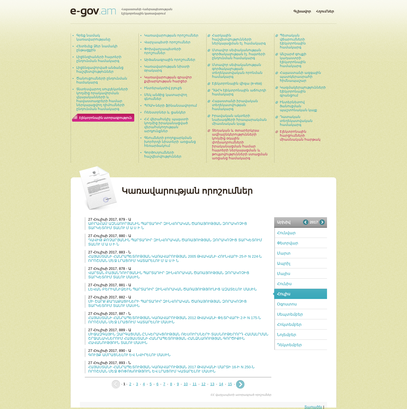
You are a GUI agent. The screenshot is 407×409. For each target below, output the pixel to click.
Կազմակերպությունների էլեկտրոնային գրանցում (303, 91)
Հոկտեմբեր (289, 324)
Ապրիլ (283, 263)
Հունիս (284, 283)
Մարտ (284, 253)
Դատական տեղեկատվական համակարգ (296, 121)
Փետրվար (287, 243)
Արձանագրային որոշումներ (169, 60)
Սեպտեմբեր (290, 314)
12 (203, 384)
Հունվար (286, 233)
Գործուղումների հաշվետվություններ (162, 154)
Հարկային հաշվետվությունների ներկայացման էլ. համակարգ (239, 39)
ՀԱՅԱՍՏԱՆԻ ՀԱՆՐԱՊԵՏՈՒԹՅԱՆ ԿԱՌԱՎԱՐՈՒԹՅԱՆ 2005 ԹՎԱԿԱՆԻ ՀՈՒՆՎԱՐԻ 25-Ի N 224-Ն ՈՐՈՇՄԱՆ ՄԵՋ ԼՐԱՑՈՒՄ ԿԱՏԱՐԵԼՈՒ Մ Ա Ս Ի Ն (175, 258)
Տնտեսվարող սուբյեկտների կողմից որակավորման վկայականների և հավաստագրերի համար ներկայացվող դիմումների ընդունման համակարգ (102, 99)
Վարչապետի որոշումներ (167, 42)
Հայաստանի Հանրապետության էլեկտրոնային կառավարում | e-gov (121, 12)
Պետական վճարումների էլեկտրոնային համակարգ (293, 41)
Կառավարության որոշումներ (171, 35)
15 (230, 384)
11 (194, 384)
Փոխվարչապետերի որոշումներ (162, 51)
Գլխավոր (302, 10)
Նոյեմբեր (286, 334)
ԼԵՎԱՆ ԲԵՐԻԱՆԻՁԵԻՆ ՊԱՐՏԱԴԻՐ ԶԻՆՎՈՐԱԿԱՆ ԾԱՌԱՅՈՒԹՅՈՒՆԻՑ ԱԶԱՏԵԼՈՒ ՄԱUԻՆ (172, 289)
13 (212, 384)
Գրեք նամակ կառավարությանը (93, 37)
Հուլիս (283, 294)
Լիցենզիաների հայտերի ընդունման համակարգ (99, 59)
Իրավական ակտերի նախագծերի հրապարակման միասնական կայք (239, 120)
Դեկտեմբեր (289, 345)
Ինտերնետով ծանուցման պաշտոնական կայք (298, 106)
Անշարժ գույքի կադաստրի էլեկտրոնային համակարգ (293, 60)
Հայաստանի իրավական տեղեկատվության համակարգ (235, 105)
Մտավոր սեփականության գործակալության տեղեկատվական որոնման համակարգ (237, 71)
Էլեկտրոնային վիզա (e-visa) (237, 83)
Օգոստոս (287, 304)
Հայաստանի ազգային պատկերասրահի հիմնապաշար (300, 77)
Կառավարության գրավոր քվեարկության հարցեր (168, 79)
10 (186, 384)
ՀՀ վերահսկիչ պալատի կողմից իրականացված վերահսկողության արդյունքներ (166, 125)
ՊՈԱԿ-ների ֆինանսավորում (170, 105)
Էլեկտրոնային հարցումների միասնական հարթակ (300, 135)
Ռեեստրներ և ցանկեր (165, 112)
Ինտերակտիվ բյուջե (163, 88)
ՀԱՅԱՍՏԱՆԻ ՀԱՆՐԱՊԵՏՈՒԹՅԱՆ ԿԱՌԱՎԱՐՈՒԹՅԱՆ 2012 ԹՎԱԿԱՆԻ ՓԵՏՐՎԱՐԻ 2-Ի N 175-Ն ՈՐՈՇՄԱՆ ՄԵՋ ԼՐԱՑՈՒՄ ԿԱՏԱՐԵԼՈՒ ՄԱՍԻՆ (174, 320)
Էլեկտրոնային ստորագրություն (105, 117)
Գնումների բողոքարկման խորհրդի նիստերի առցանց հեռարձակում (170, 142)
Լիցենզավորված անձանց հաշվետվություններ (100, 70)
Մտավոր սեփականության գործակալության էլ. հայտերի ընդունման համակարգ (238, 54)
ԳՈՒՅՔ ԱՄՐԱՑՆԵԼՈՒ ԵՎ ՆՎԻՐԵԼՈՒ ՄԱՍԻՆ (129, 355)
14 (221, 384)
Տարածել (313, 407)
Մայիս (283, 273)
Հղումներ (325, 10)
